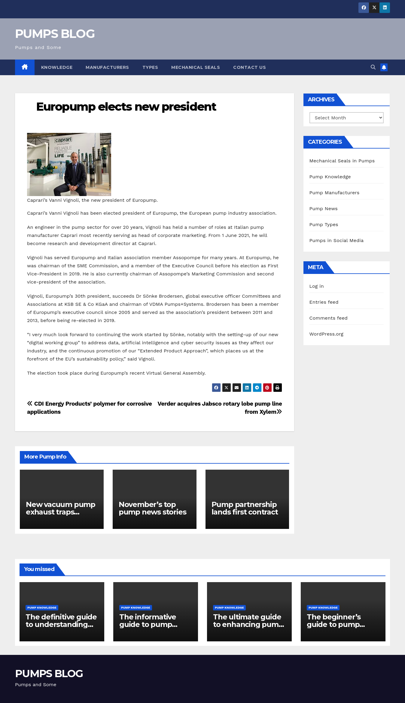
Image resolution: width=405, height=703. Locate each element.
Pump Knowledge (330, 177)
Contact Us (249, 67)
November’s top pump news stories (152, 508)
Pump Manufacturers (334, 192)
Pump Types (323, 224)
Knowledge (57, 67)
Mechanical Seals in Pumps (342, 161)
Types (150, 67)
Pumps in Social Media (336, 240)
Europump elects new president (126, 107)
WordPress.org (326, 334)
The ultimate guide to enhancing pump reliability (248, 624)
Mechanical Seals (195, 67)
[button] (373, 67)
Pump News (323, 208)
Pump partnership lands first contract (245, 508)
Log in (316, 286)
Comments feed (328, 318)
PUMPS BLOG (55, 33)
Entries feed (324, 302)
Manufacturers (107, 67)
